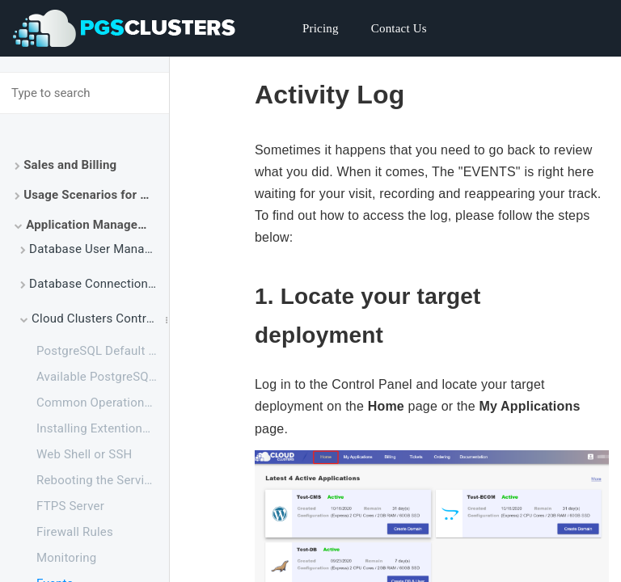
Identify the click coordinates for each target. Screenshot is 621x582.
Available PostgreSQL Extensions (102, 376)
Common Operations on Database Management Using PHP (102, 402)
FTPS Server (70, 506)
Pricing (320, 28)
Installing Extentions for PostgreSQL (102, 428)
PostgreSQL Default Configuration (102, 351)
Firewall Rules (74, 532)
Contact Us (399, 28)
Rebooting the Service (97, 480)
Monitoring (66, 557)
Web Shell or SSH (84, 454)
